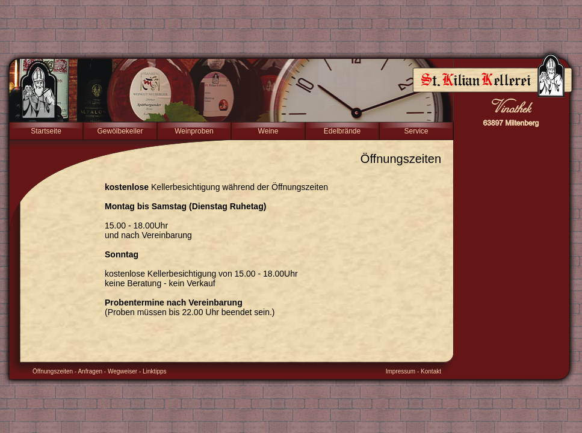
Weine (268, 131)
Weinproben (194, 131)
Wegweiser (122, 371)
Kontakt (431, 371)
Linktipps (154, 371)
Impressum (400, 371)
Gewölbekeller (120, 131)
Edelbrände (342, 131)
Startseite (46, 131)
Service (416, 131)
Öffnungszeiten (53, 371)
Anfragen (90, 371)
